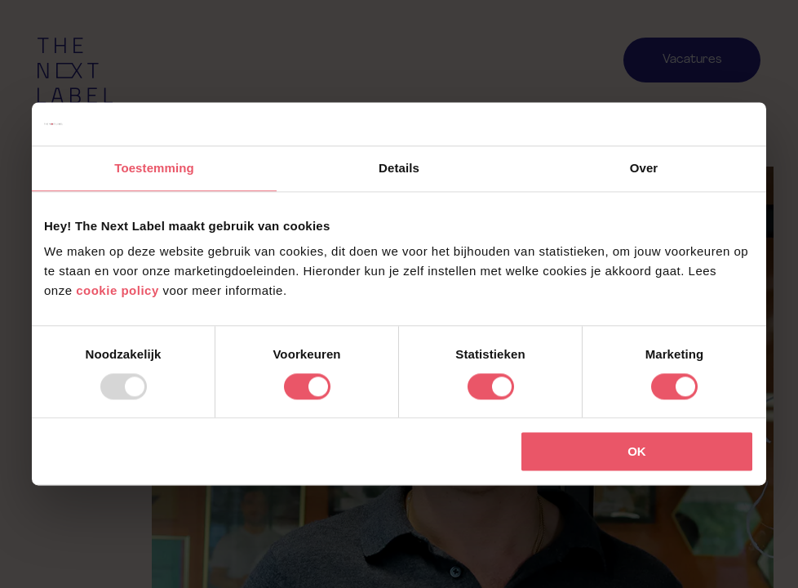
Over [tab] (644, 168)
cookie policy (117, 290)
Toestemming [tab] (154, 168)
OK (636, 452)
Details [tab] (399, 168)
